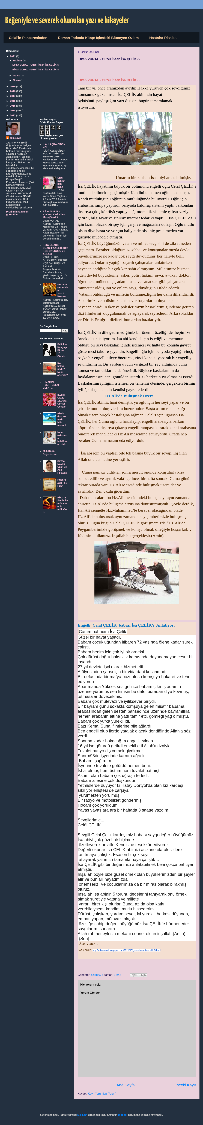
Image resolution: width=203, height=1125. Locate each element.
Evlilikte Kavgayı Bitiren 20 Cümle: (62, 350)
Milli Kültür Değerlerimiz (50, 453)
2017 (13, 96)
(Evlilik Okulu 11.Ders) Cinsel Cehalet (62, 400)
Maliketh (82, 1114)
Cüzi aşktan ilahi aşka (61, 182)
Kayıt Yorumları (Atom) (102, 1093)
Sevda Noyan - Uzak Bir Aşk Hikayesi (62, 467)
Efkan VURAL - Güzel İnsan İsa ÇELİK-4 (35, 69)
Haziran (17, 60)
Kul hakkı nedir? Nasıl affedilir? (62, 369)
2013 (13, 115)
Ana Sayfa (126, 1085)
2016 (13, 101)
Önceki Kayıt (185, 1085)
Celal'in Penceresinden (28, 38)
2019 (13, 86)
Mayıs (16, 75)
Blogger (122, 1114)
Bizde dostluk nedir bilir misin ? (61, 419)
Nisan (16, 80)
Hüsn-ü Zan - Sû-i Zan (62, 482)
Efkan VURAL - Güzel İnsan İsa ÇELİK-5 (35, 64)
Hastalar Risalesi (163, 38)
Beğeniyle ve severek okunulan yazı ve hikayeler (67, 20)
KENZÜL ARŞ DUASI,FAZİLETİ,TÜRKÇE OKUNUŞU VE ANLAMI (55, 249)
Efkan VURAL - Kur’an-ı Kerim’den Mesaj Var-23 (54, 214)
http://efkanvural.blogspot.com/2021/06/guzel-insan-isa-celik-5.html (126, 950)
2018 (13, 91)
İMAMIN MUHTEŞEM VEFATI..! (51, 385)
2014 (13, 110)
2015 (13, 105)
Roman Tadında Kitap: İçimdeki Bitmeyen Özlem (98, 38)
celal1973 (15, 137)
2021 (13, 56)
